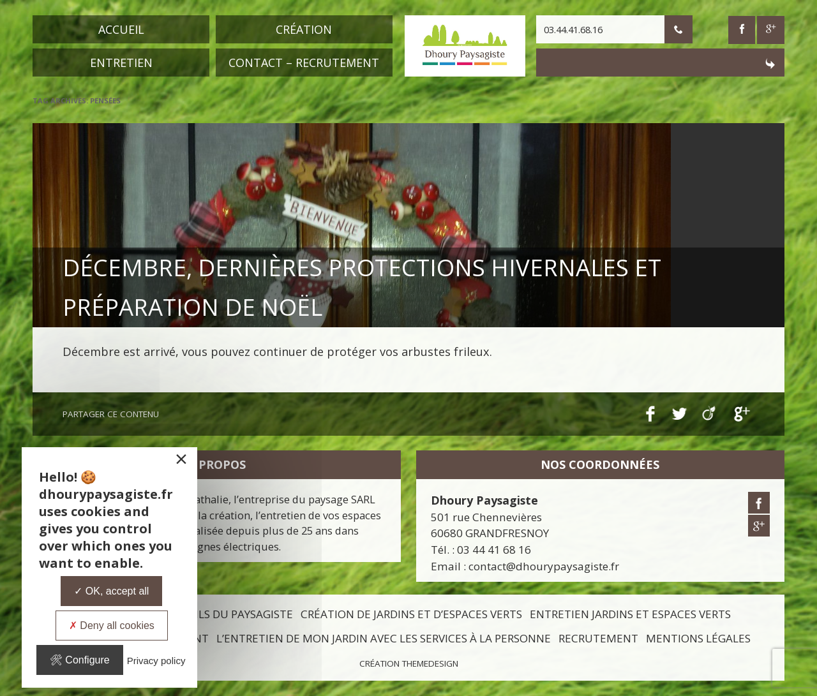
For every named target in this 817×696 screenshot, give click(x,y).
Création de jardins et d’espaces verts (411, 614)
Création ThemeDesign (408, 663)
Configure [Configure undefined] (80, 660)
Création (304, 29)
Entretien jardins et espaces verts (630, 614)
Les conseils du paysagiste (216, 614)
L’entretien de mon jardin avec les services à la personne (383, 638)
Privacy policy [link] (156, 660)
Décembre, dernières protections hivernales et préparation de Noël (402, 282)
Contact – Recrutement (304, 62)
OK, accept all (111, 591)
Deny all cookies (111, 625)
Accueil (121, 29)
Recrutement (598, 638)
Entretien (121, 62)
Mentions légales (698, 638)
